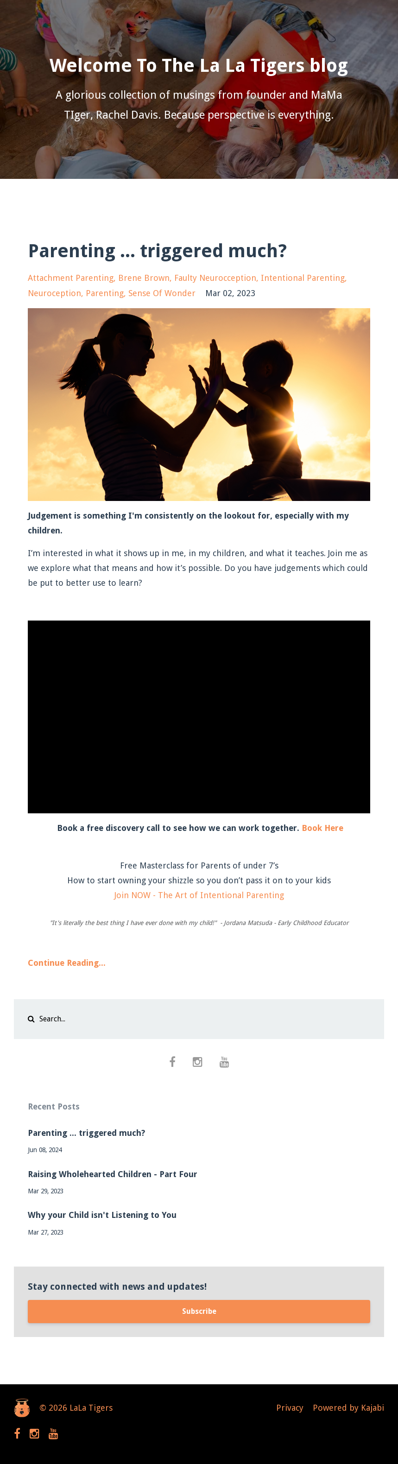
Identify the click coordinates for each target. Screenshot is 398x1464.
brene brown (144, 278)
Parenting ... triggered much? (157, 251)
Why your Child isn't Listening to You (102, 1215)
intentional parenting (303, 278)
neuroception (54, 293)
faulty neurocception (215, 278)
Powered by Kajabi (348, 1408)
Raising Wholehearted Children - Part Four (112, 1174)
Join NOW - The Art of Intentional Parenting (199, 895)
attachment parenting (71, 278)
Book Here (322, 828)
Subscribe (199, 1311)
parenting (105, 293)
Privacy (289, 1408)
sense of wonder (162, 293)
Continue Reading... (67, 963)
